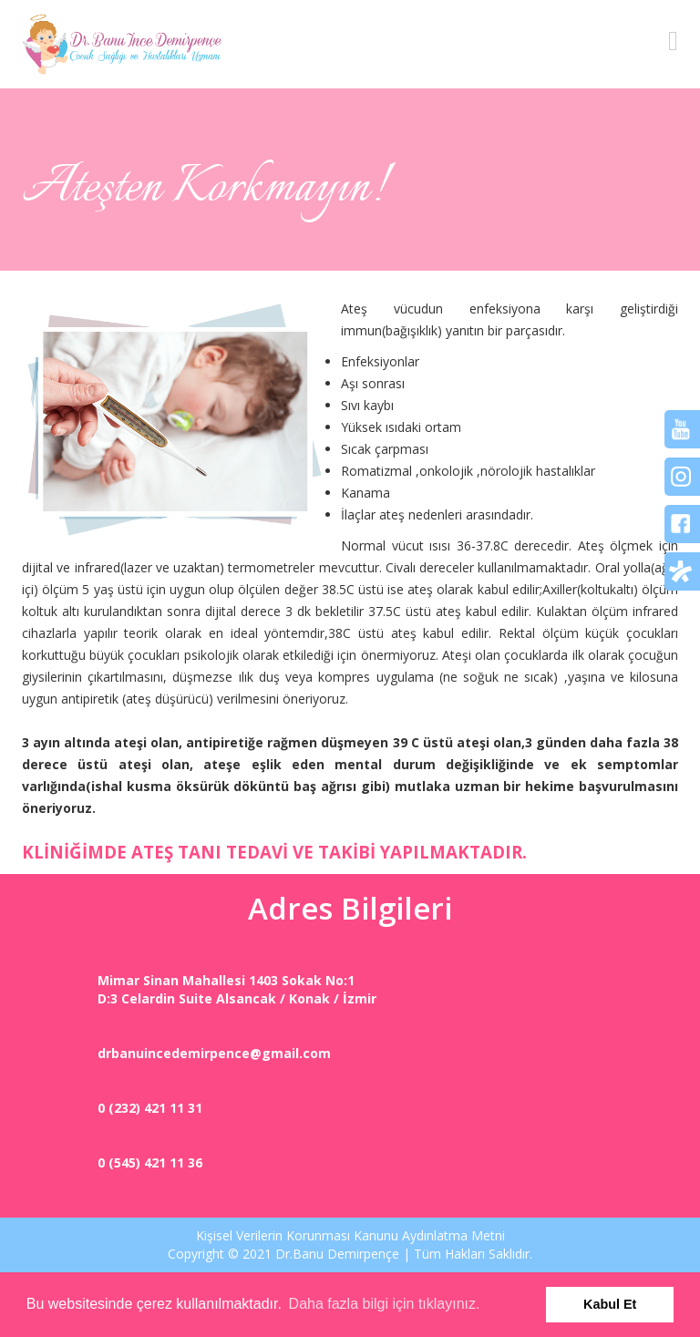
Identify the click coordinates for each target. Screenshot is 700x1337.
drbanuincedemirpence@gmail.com (214, 1053)
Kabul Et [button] (609, 1304)
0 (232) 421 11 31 (150, 1107)
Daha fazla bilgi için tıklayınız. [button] (384, 1303)
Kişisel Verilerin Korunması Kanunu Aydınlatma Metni (350, 1235)
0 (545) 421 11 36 (150, 1162)
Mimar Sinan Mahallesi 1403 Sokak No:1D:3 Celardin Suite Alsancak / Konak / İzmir (237, 989)
